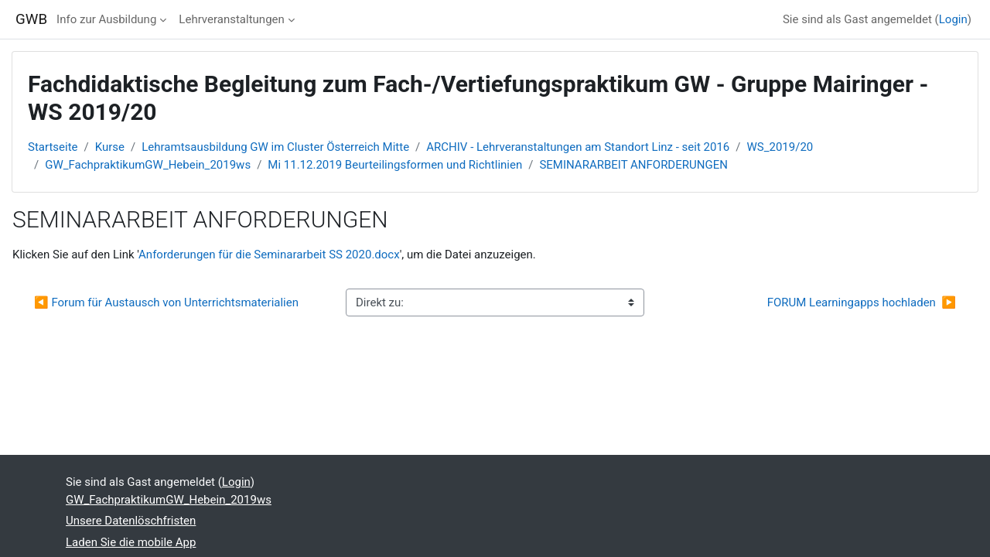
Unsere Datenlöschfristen (131, 521)
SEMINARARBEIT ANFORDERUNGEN (633, 165)
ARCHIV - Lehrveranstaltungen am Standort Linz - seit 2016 (577, 147)
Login (953, 19)
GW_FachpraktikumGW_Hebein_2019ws (148, 165)
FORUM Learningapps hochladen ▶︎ (861, 302)
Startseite (53, 147)
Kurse (110, 147)
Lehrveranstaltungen (231, 19)
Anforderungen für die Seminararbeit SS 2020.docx (269, 254)
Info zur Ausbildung (106, 19)
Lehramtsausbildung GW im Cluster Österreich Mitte (275, 147)
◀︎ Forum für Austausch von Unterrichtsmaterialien (166, 302)
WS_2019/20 (780, 147)
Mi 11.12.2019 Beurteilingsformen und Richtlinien (395, 165)
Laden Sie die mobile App (131, 542)
